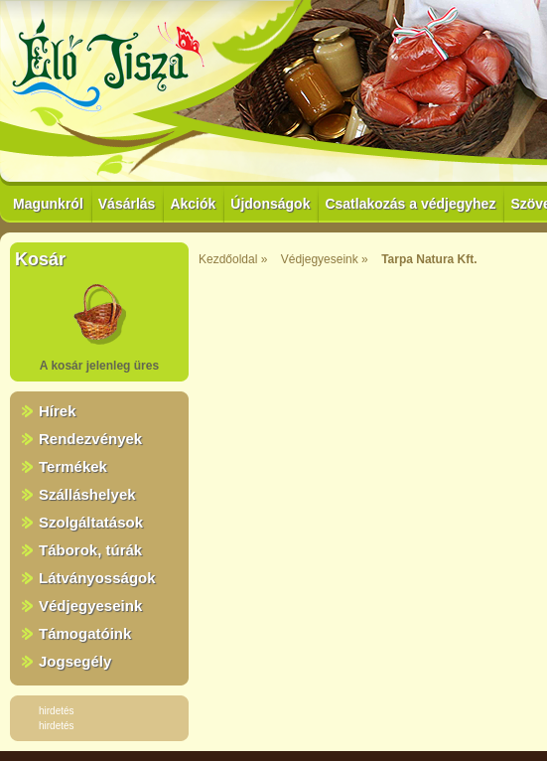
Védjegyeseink (90, 605)
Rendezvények (90, 438)
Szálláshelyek (87, 494)
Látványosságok (97, 577)
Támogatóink (85, 633)
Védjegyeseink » (324, 259)
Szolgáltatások (91, 522)
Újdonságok (270, 204)
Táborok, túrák (90, 549)
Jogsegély (75, 661)
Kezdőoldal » (233, 259)
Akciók (192, 204)
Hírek (57, 410)
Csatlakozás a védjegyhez (410, 204)
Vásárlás (127, 204)
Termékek (73, 466)
